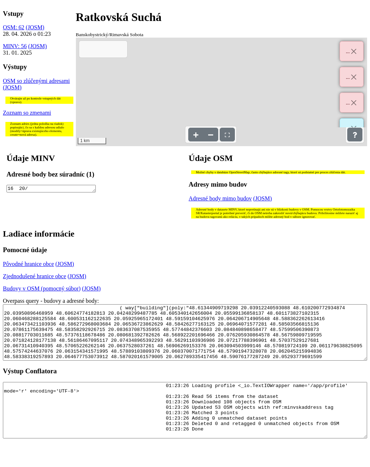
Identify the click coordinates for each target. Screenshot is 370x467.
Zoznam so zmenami (27, 113)
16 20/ (51, 189)
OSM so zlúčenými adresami (36, 81)
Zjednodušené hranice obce (34, 276)
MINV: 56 (15, 46)
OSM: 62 (13, 27)
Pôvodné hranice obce (28, 264)
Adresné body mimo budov (220, 198)
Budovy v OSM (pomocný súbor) (42, 288)
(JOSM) (35, 27)
